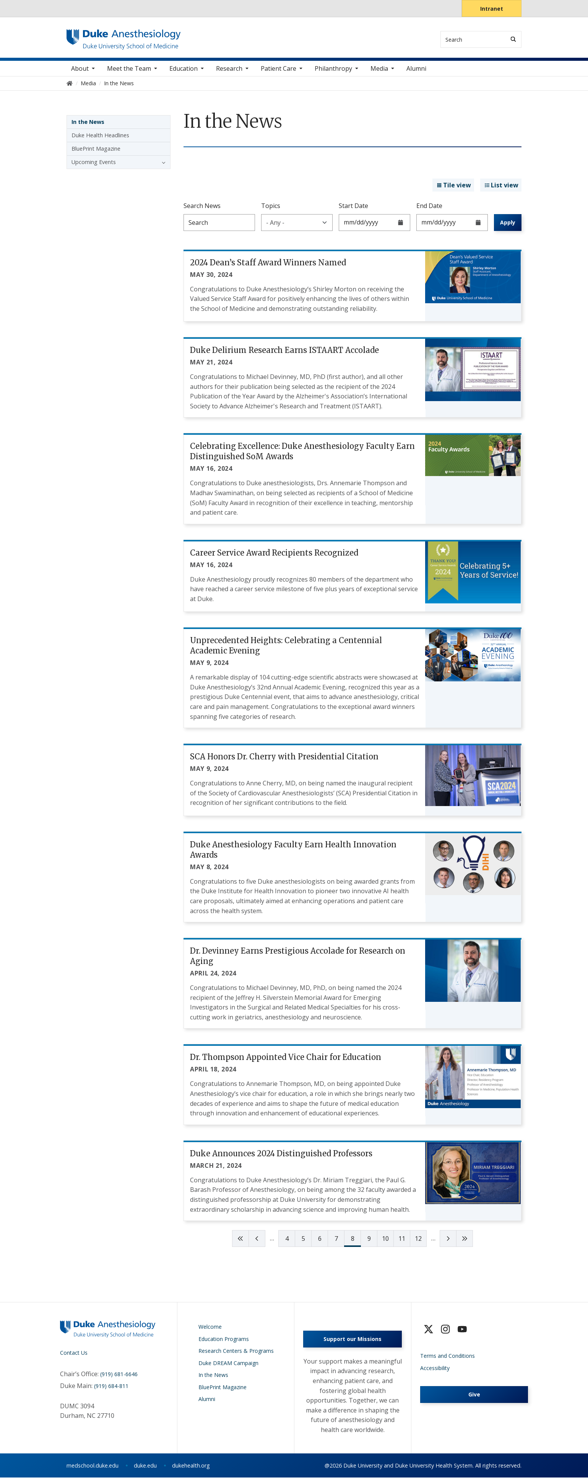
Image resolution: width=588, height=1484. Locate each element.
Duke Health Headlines (100, 139)
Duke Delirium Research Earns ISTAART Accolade (284, 354)
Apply (507, 226)
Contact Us (74, 1357)
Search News (202, 210)
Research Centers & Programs (236, 1355)
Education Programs (223, 1343)
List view (500, 189)
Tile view (453, 189)
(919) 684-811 (111, 1390)
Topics (270, 210)
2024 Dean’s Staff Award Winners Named (268, 266)
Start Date (353, 210)
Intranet (491, 8)
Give (474, 1399)
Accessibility (435, 1372)
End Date (429, 210)
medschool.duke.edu (93, 1472)
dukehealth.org (191, 1472)
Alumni (416, 72)
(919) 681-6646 (119, 1378)
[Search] (513, 39)
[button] (161, 166)
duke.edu (145, 1472)
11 (401, 1243)
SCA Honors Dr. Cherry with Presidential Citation (284, 761)
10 (385, 1243)
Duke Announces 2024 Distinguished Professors (281, 1157)
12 (418, 1243)
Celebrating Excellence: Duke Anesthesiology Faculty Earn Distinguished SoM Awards (302, 456)
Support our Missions (352, 1345)
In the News (87, 126)
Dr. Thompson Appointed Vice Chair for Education (285, 1061)
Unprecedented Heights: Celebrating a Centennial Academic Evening (286, 650)
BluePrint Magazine (95, 152)
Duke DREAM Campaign (228, 1367)
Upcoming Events (93, 166)
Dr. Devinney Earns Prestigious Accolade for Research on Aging (297, 960)
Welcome (210, 1331)
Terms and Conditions (447, 1360)
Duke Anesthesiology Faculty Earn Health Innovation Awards (293, 854)
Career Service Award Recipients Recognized (274, 557)
